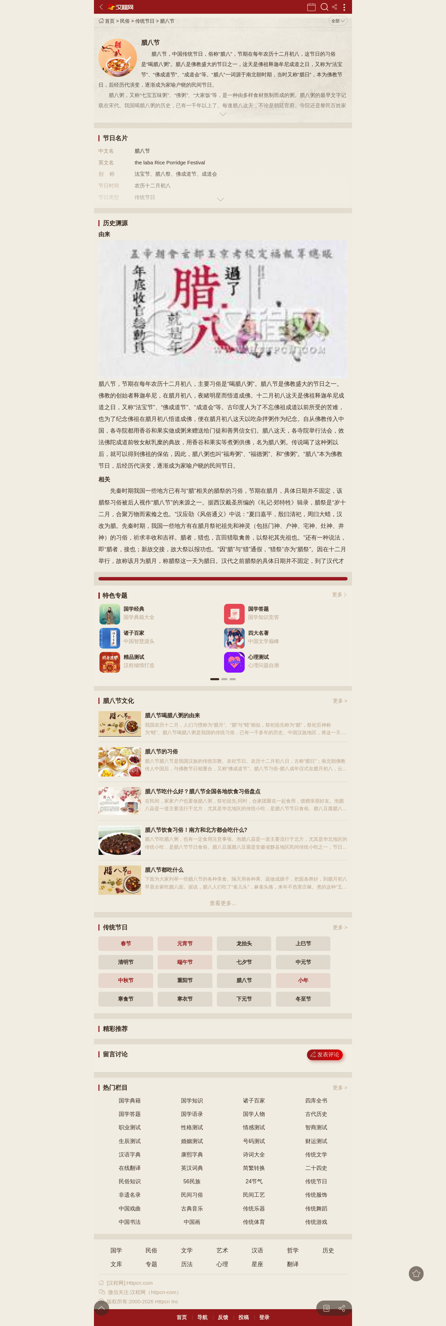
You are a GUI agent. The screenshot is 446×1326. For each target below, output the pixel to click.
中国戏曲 (130, 1208)
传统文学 (316, 1154)
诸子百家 (254, 1101)
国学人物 (254, 1114)
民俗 (125, 21)
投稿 (243, 1317)
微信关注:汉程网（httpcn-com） (139, 1292)
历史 (328, 1250)
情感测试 (254, 1127)
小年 (303, 980)
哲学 (293, 1250)
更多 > (340, 701)
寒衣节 (185, 999)
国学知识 (192, 1101)
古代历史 (316, 1114)
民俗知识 (130, 1181)
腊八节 (167, 21)
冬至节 (303, 999)
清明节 (126, 962)
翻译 (293, 1264)
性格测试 (192, 1127)
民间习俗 (192, 1195)
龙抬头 (244, 943)
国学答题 (130, 1114)
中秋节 (126, 980)
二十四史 (316, 1168)
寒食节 (126, 999)
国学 (116, 1250)
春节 (126, 943)
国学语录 (192, 1114)
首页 (106, 21)
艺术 (222, 1250)
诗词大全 (254, 1154)
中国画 (192, 1222)
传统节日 (145, 21)
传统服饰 (316, 1195)
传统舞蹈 (316, 1208)
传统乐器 (254, 1208)
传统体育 (254, 1222)
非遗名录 (130, 1195)
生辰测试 (130, 1141)
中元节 (303, 962)
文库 (116, 1264)
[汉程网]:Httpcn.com (125, 1283)
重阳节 (185, 980)
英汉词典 (192, 1168)
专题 (151, 1264)
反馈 (223, 1317)
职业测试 (130, 1127)
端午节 (185, 962)
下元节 (244, 999)
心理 (222, 1264)
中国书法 (130, 1222)
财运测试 (316, 1141)
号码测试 (254, 1141)
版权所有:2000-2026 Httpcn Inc (138, 1301)
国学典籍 (130, 1101)
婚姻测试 (192, 1141)
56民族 (192, 1181)
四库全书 (316, 1101)
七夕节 (244, 962)
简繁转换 (254, 1168)
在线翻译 (130, 1168)
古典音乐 (192, 1208)
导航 (202, 1317)
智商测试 (316, 1127)
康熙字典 (192, 1154)
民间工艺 (254, 1195)
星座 (257, 1264)
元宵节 (185, 943)
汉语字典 (130, 1154)
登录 (264, 1317)
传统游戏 (316, 1222)
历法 (187, 1264)
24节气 (254, 1181)
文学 (187, 1250)
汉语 (257, 1250)
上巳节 (303, 943)
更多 (337, 594)
